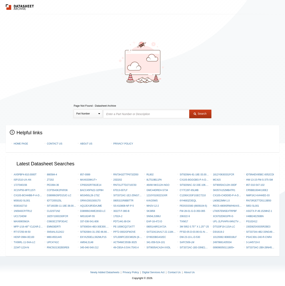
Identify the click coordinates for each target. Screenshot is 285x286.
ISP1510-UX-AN (22, 179)
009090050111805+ (223, 247)
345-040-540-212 (89, 247)
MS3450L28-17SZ (90, 195)
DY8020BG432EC (156, 237)
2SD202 (117, 179)
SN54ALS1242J (55, 231)
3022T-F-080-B (121, 211)
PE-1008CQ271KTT (124, 226)
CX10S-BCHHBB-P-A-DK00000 (28, 195)
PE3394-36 (53, 185)
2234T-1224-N (21, 247)
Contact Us (54, 143)
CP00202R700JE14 (90, 185)
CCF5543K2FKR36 (57, 190)
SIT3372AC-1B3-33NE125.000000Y (194, 247)
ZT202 (50, 179)
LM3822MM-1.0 (221, 200)
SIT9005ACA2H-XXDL (159, 247)
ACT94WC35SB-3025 (125, 242)
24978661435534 (222, 242)
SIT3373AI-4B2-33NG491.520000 (260, 231)
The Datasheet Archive (20, 7)
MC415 (217, 179)
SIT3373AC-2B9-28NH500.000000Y (260, 247)
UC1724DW (20, 216)
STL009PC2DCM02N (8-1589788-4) (128, 237)
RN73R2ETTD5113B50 (258, 200)
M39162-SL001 (22, 200)
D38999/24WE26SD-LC (93, 211)
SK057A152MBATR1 (224, 190)
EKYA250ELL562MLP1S (93, 237)
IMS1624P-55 (87, 216)
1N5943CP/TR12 (23, 211)
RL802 (150, 174)
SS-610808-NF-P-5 (123, 205)
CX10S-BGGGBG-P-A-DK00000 (194, 179)
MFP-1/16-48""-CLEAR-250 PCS (28, 226)
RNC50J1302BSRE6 (58, 247)
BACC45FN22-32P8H (92, 190)
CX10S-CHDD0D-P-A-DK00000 (227, 195)
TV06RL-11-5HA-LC (24, 242)
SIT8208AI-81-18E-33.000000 (194, 174)
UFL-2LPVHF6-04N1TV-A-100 (227, 221)
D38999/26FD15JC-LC (59, 195)
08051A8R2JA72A (156, 226)
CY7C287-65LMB (189, 190)
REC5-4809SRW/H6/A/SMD (227, 205)
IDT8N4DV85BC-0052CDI (260, 174)
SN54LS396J (154, 216)
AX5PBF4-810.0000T (25, 174)
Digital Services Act (153, 272)
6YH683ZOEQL (188, 200)
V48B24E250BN (255, 216)
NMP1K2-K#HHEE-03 (258, 195)
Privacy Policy (123, 143)
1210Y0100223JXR (157, 195)
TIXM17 (184, 221)
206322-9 (185, 216)
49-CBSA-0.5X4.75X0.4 (126, 247)
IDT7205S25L (54, 200)
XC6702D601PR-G (223, 216)
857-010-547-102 (255, 185)
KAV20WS (152, 200)
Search (200, 113)
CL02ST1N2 (53, 211)
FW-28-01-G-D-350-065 (192, 211)
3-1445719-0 (253, 242)
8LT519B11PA (154, 179)
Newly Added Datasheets (104, 272)
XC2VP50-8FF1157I (24, 190)
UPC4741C (53, 242)
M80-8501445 (54, 237)
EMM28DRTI (54, 226)
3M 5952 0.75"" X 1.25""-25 (194, 226)
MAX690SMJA (21, 221)
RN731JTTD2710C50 (124, 185)
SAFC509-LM (187, 242)
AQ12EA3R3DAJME (91, 205)
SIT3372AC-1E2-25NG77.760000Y (128, 195)
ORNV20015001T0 (90, 200)
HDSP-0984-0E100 (24, 237)
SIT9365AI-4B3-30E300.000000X (94, 226)
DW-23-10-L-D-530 (190, 237)
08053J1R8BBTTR (123, 200)
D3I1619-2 (218, 231)
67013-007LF (120, 190)
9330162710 (20, 205)
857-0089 (85, 174)
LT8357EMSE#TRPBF (225, 211)
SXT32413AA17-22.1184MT (161, 231)
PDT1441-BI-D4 (121, 221)
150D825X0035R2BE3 (258, 226)
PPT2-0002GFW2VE (124, 231)
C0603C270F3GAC (57, 221)
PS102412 (251, 221)
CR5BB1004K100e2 (257, 190)
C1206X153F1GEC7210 (193, 195)
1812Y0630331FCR (223, 174)
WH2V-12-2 (153, 205)
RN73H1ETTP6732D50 (125, 174)
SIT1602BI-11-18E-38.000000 (61, 205)
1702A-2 (117, 216)
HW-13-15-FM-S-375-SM (259, 179)
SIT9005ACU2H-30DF (225, 185)
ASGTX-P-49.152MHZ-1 (259, 211)
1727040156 (20, 185)
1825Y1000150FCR (57, 216)
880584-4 (52, 174)
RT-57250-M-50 (22, 231)
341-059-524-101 (156, 242)
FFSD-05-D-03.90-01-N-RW (194, 231)
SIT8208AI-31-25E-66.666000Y (94, 231)
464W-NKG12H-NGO (158, 185)
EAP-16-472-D (154, 221)
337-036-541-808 (89, 221)
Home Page (21, 143)
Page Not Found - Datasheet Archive (95, 105)
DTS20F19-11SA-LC (224, 226)
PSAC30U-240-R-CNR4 (259, 237)
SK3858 (151, 211)
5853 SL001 (252, 205)
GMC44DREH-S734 (157, 190)
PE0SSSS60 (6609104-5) (193, 205)
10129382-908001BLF (225, 237)
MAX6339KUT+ (88, 179)
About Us (86, 143)
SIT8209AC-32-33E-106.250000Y (194, 185)
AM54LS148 (86, 242)
